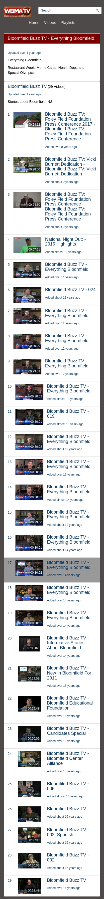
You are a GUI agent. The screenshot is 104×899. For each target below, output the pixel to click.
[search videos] (65, 10)
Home (34, 23)
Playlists (68, 23)
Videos (50, 23)
